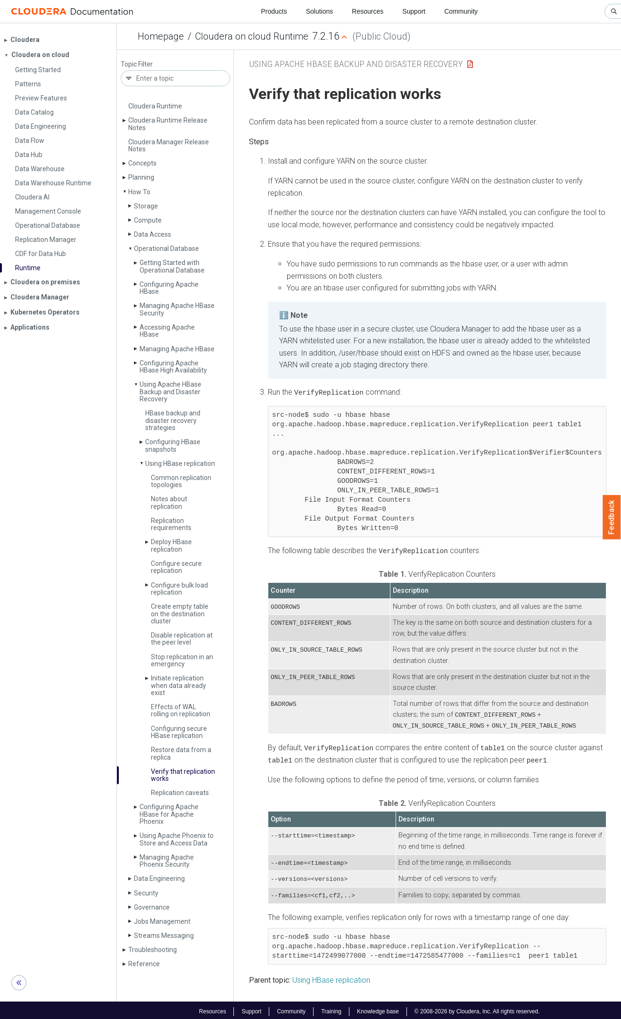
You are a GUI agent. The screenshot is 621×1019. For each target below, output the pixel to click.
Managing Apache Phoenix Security (167, 860)
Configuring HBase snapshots (172, 445)
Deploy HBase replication (171, 545)
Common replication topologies (181, 481)
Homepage (161, 36)
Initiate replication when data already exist (178, 685)
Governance (152, 907)
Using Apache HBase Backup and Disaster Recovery (170, 392)
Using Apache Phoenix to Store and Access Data (177, 839)
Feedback (611, 517)
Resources (367, 11)
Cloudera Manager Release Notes (168, 145)
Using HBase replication (180, 463)
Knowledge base (378, 1008)
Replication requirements (171, 524)
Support (413, 11)
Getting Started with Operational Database (172, 266)
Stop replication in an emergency (182, 660)
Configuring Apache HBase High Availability (173, 366)
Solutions (319, 11)
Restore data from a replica (181, 753)
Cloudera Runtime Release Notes (167, 123)
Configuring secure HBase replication (179, 732)
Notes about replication (169, 502)
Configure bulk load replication (179, 588)
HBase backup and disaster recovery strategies (172, 420)
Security (146, 893)
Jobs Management (162, 921)
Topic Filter (137, 64)
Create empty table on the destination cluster (179, 614)
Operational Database (166, 248)
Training (331, 1008)
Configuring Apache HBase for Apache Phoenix (169, 814)
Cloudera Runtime (155, 106)
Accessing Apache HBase (167, 330)
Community (461, 11)
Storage (146, 206)
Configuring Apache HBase (169, 288)
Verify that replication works (183, 775)
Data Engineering (159, 878)
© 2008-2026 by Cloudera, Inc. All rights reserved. (477, 1008)
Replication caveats (180, 792)
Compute (148, 220)
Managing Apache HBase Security (177, 309)
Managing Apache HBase (177, 349)
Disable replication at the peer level (182, 638)
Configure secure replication (176, 567)
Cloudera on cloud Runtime (251, 36)
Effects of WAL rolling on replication (180, 710)
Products (274, 11)
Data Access (152, 234)
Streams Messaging (164, 935)
